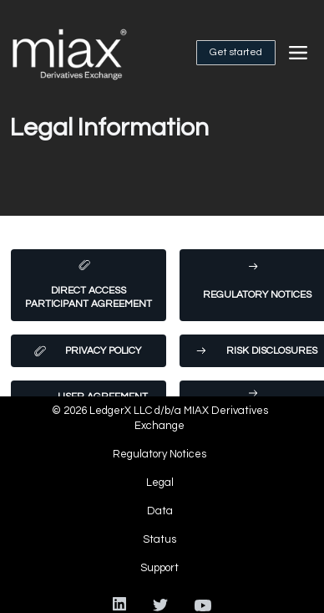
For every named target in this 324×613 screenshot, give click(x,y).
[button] (298, 52)
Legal (160, 482)
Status (159, 539)
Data (160, 511)
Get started (236, 52)
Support (159, 568)
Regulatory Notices (159, 454)
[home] (88, 53)
